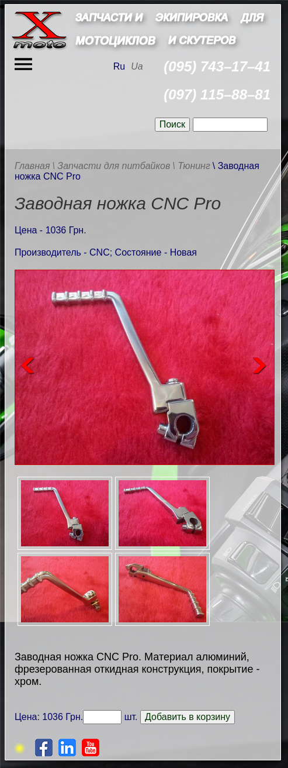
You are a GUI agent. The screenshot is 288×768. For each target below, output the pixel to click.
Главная (32, 166)
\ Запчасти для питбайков (111, 166)
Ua (137, 66)
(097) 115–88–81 (217, 94)
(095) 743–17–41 (217, 66)
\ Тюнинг (191, 166)
